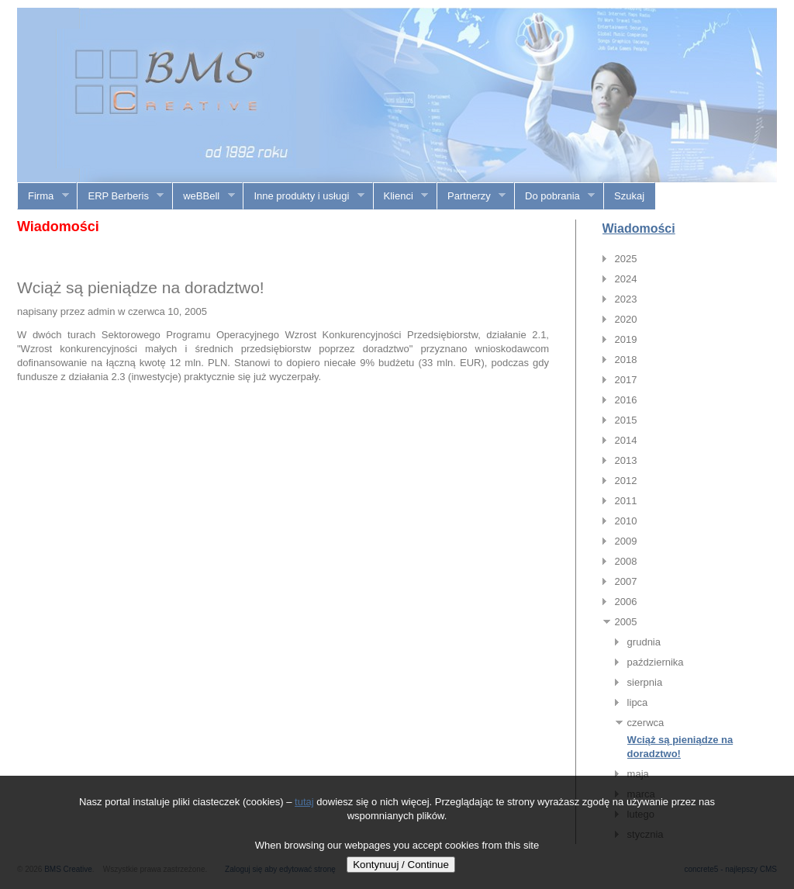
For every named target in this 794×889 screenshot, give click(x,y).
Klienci (401, 196)
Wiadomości (638, 228)
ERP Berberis (121, 196)
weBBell (203, 196)
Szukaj (629, 196)
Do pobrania (555, 196)
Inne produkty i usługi (303, 196)
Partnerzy (471, 196)
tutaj (304, 802)
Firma (43, 196)
